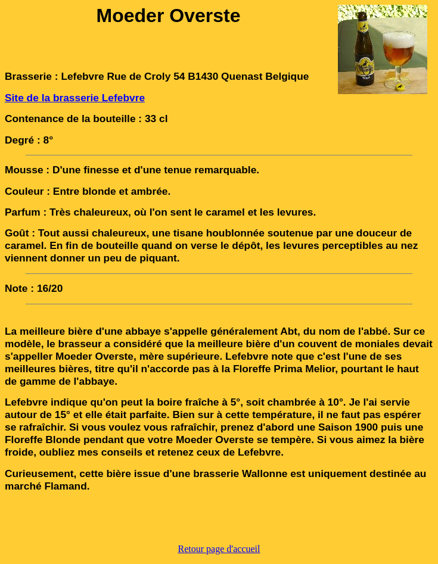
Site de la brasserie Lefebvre (75, 98)
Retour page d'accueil (219, 549)
